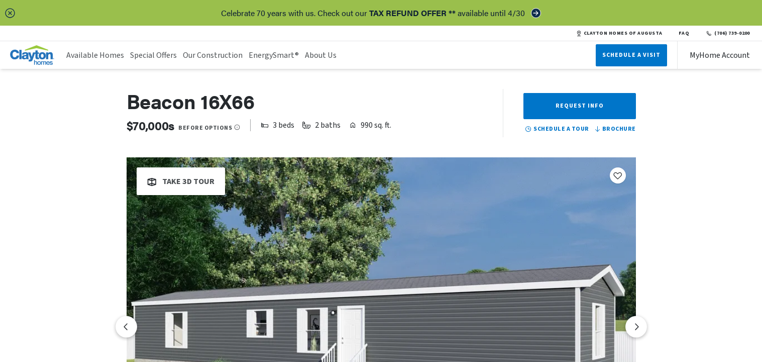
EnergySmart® (274, 55)
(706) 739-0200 (727, 33)
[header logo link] (32, 55)
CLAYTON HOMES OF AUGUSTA (619, 33)
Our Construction (213, 55)
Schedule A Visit (631, 55)
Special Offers (153, 55)
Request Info (580, 106)
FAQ (684, 33)
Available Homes (95, 55)
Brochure (614, 129)
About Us (321, 55)
